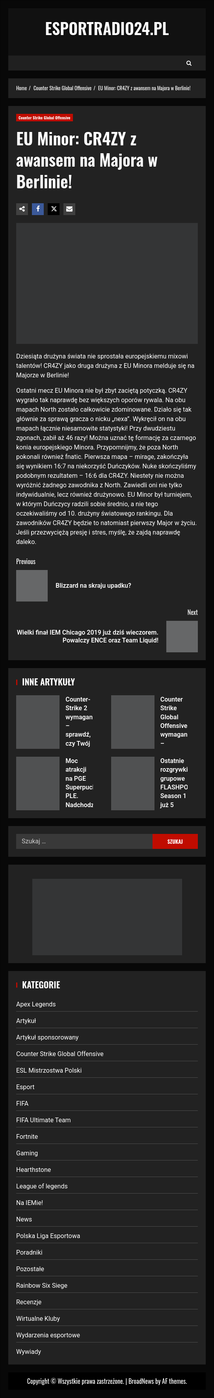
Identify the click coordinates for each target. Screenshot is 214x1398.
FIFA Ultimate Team (43, 1120)
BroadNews (141, 1381)
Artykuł (26, 1021)
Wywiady (28, 1351)
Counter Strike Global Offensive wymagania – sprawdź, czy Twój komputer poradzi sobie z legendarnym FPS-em (132, 722)
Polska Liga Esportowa (48, 1236)
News (24, 1219)
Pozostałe (30, 1269)
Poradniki (29, 1252)
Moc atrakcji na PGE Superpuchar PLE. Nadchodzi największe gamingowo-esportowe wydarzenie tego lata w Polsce (38, 783)
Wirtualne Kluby (38, 1318)
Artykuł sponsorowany (47, 1037)
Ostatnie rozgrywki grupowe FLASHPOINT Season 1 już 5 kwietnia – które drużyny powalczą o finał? (132, 783)
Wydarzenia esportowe (48, 1335)
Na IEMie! (29, 1203)
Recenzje (28, 1302)
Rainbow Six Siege (41, 1285)
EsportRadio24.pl (107, 28)
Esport (25, 1087)
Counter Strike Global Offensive (45, 118)
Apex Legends (36, 1004)
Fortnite (27, 1136)
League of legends (42, 1186)
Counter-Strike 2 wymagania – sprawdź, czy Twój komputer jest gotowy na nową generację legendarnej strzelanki (38, 722)
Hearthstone (33, 1169)
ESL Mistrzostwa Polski (49, 1070)
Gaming (27, 1153)
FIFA (22, 1103)
